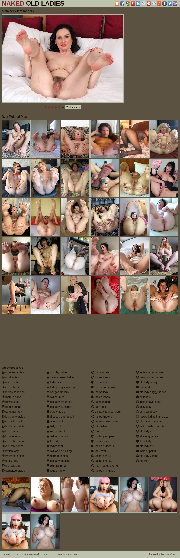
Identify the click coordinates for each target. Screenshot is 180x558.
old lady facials (58, 436)
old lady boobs (13, 446)
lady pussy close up (61, 387)
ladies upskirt (146, 451)
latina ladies (100, 401)
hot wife (142, 460)
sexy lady (143, 406)
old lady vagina (147, 455)
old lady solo (145, 431)
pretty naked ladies (149, 377)
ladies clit (54, 382)
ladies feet (55, 446)
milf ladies (99, 426)
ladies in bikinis (13, 426)
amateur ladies (13, 372)
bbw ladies (10, 401)
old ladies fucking (59, 451)
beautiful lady (12, 411)
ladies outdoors (102, 446)
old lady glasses (58, 460)
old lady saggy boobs (151, 392)
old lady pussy (147, 382)
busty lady (10, 460)
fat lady (53, 441)
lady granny (56, 470)
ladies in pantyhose (150, 372)
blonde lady (11, 436)
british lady (10, 451)
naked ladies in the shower (154, 416)
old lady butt (11, 465)
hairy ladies (100, 372)
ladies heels (100, 377)
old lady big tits (13, 421)
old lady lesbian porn (106, 411)
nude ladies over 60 (105, 465)
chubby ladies (57, 372)
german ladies (57, 455)
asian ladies (11, 382)
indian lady (99, 392)
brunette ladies (13, 455)
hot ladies (99, 382)
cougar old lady (58, 392)
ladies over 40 (101, 455)
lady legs (98, 406)
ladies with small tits (150, 426)
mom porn (99, 431)
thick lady (143, 441)
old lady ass (11, 387)
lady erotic (55, 426)
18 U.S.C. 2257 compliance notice (58, 554)
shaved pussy (146, 411)
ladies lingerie (101, 416)
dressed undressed (60, 416)
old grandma (56, 465)
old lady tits (145, 446)
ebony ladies (56, 421)
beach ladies (11, 406)
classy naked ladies (61, 377)
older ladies (100, 441)
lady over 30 (100, 451)
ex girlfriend (56, 431)
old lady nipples (102, 436)
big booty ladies (13, 416)
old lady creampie (59, 401)
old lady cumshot (59, 406)
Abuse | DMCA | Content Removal (20, 554)
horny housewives (104, 387)
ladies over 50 (101, 460)
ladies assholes (13, 392)
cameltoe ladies (13, 470)
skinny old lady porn (150, 421)
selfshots (143, 396)
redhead (143, 387)
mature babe (11, 396)
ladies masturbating (105, 421)
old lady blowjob (13, 441)
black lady (10, 431)
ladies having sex (148, 401)
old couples (55, 396)
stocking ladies (147, 436)
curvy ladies (56, 411)
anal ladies (10, 377)
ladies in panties (103, 470)
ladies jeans (100, 396)
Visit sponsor (73, 107)
